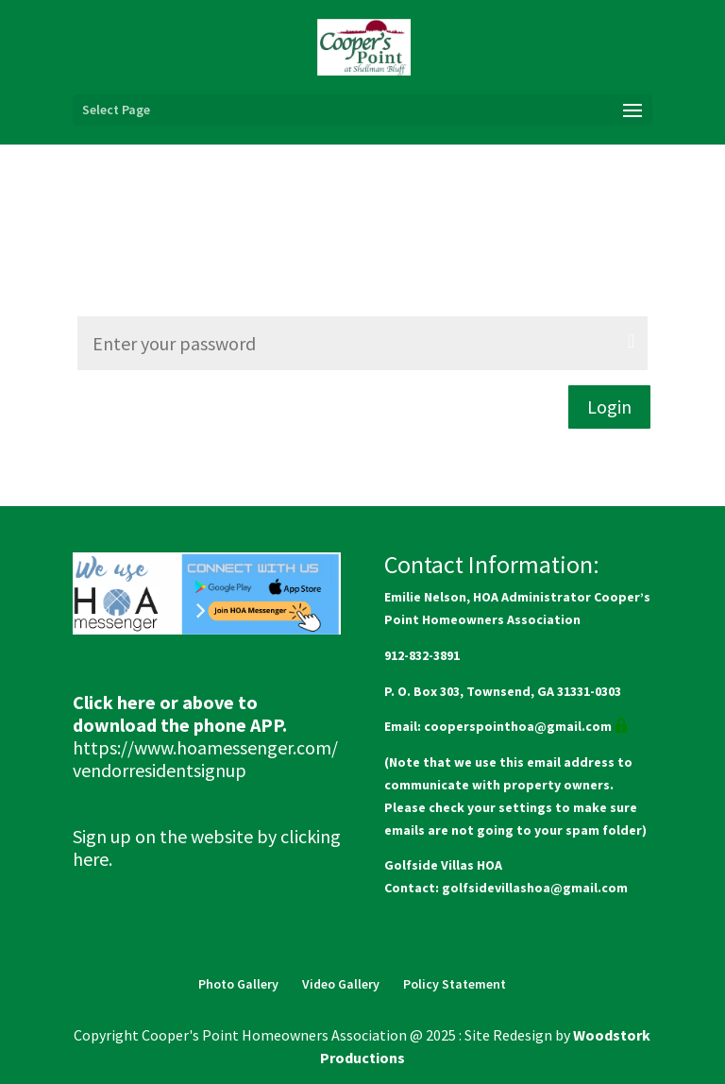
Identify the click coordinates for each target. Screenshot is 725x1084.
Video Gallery (340, 983)
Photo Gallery (238, 983)
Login (609, 406)
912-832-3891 (422, 655)
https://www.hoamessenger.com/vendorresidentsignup (205, 759)
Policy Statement (454, 983)
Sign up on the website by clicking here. (207, 847)
